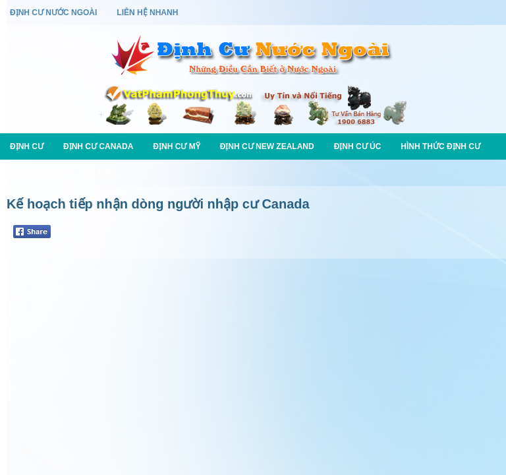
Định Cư (26, 146)
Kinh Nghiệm (36, 172)
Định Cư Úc (357, 146)
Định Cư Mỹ (176, 146)
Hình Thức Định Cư (440, 146)
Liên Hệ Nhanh (147, 12)
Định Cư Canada (98, 146)
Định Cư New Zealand (267, 146)
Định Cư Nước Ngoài (53, 12)
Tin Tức (98, 172)
